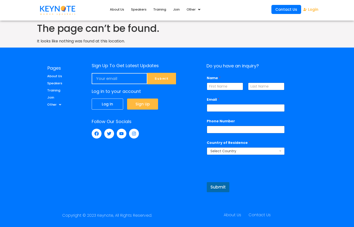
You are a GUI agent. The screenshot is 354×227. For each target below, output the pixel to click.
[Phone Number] (245, 129)
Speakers (139, 9)
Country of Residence (228, 143)
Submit (218, 187)
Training (159, 9)
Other (193, 9)
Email (213, 100)
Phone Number (221, 121)
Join (176, 9)
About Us (117, 9)
